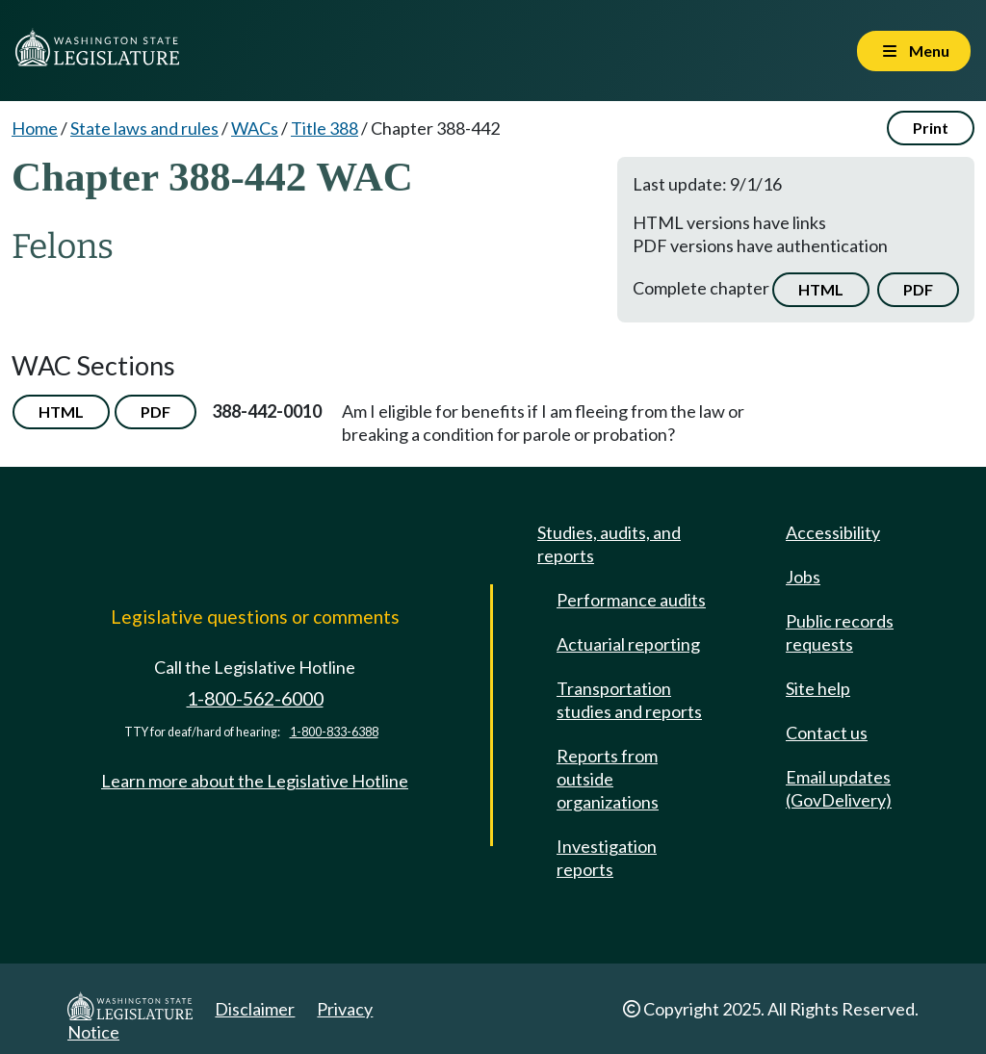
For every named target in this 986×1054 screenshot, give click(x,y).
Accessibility (833, 532)
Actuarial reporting (628, 644)
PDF (918, 289)
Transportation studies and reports (629, 700)
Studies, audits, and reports (609, 544)
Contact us (827, 732)
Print (930, 127)
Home (35, 128)
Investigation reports (607, 857)
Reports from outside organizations (608, 778)
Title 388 (324, 128)
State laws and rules (144, 128)
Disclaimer (255, 1008)
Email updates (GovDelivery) (839, 788)
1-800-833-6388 (334, 732)
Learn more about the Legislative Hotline (254, 780)
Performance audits (631, 599)
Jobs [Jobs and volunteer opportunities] (803, 576)
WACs (254, 128)
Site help (818, 688)
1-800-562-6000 (255, 698)
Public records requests (840, 632)
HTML (820, 289)
